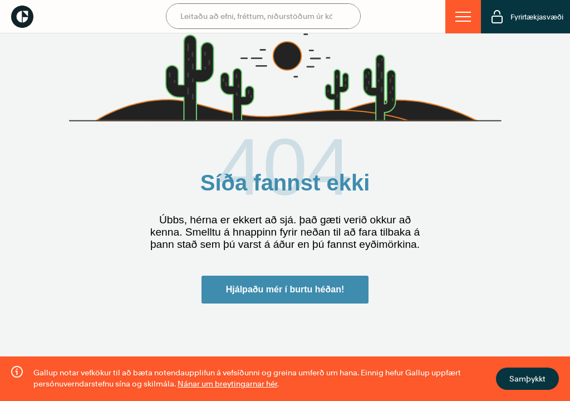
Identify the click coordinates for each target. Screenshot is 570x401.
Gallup (22, 17)
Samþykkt (527, 378)
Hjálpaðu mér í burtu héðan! (285, 289)
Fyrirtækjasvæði (526, 16)
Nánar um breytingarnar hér (227, 383)
